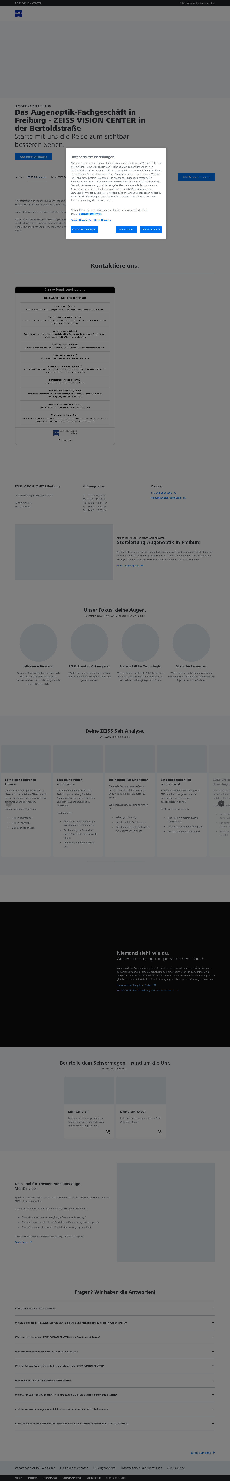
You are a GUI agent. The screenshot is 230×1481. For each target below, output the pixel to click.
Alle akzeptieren (151, 229)
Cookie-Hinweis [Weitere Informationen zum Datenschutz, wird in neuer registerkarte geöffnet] (79, 220)
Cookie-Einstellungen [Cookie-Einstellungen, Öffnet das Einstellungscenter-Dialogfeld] (84, 229)
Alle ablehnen (126, 229)
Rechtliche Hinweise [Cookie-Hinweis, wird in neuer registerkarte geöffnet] (100, 220)
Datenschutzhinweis (90, 213)
